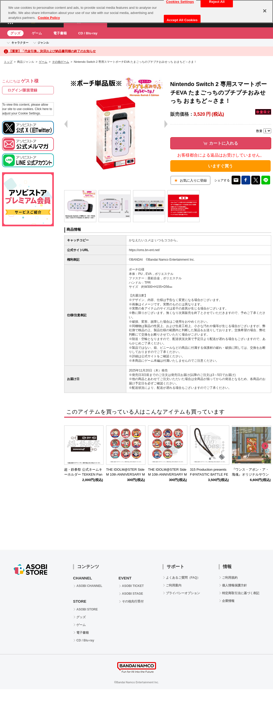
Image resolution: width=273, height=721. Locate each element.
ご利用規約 (230, 577)
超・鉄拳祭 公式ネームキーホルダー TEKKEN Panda (83, 474)
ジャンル (43, 42)
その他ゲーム (60, 61)
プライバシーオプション (183, 593)
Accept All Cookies (182, 20)
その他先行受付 (133, 601)
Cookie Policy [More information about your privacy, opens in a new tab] (49, 18)
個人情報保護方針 (234, 585)
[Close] (264, 11)
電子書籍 (60, 33)
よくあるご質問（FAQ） (183, 577)
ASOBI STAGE (132, 593)
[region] (136, 11)
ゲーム (37, 33)
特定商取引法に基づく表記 (240, 593)
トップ (8, 61)
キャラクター (19, 42)
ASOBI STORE (87, 609)
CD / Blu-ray (87, 33)
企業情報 (228, 601)
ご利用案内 (173, 585)
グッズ (15, 33)
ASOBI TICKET (133, 586)
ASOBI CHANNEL (89, 586)
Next (265, 446)
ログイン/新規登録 (23, 90)
